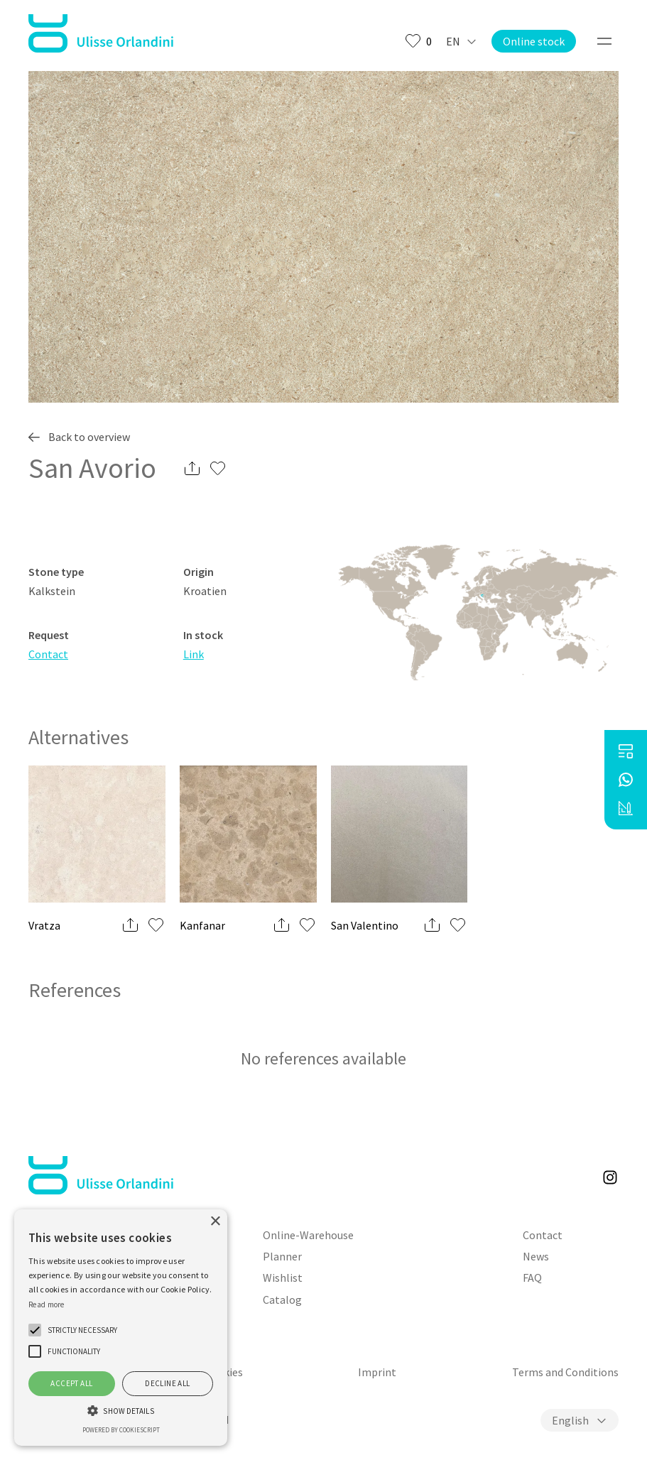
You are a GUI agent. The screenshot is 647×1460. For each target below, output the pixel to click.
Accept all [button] (71, 1383)
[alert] (120, 1327)
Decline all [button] (167, 1383)
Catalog (282, 1299)
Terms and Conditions (565, 1372)
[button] (35, 1330)
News (536, 1256)
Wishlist (283, 1277)
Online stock (534, 41)
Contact (48, 654)
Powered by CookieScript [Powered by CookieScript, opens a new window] (121, 1430)
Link (193, 654)
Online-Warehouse (308, 1235)
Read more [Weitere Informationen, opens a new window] (46, 1304)
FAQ (532, 1277)
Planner (282, 1256)
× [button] (215, 1221)
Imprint (377, 1372)
